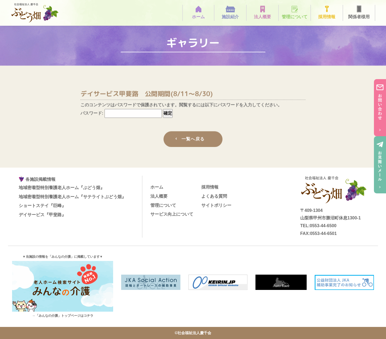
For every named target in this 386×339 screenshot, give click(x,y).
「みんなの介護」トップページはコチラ (64, 316)
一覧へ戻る (193, 140)
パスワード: (121, 114)
